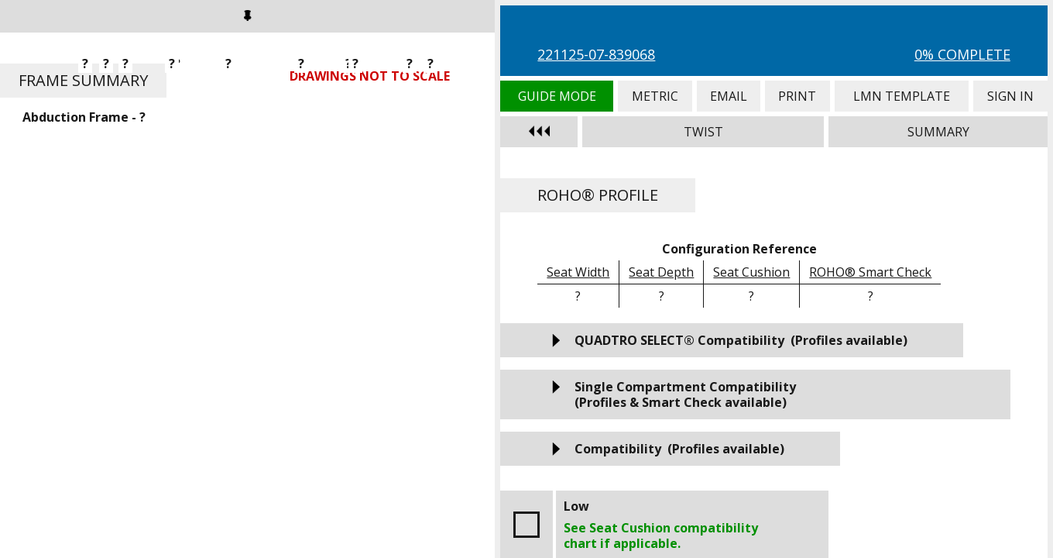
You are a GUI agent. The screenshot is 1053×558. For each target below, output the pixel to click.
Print (797, 96)
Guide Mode (556, 96)
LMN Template (902, 96)
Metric (655, 96)
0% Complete (962, 54)
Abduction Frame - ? (84, 117)
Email (728, 96)
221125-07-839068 (596, 54)
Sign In (1010, 96)
